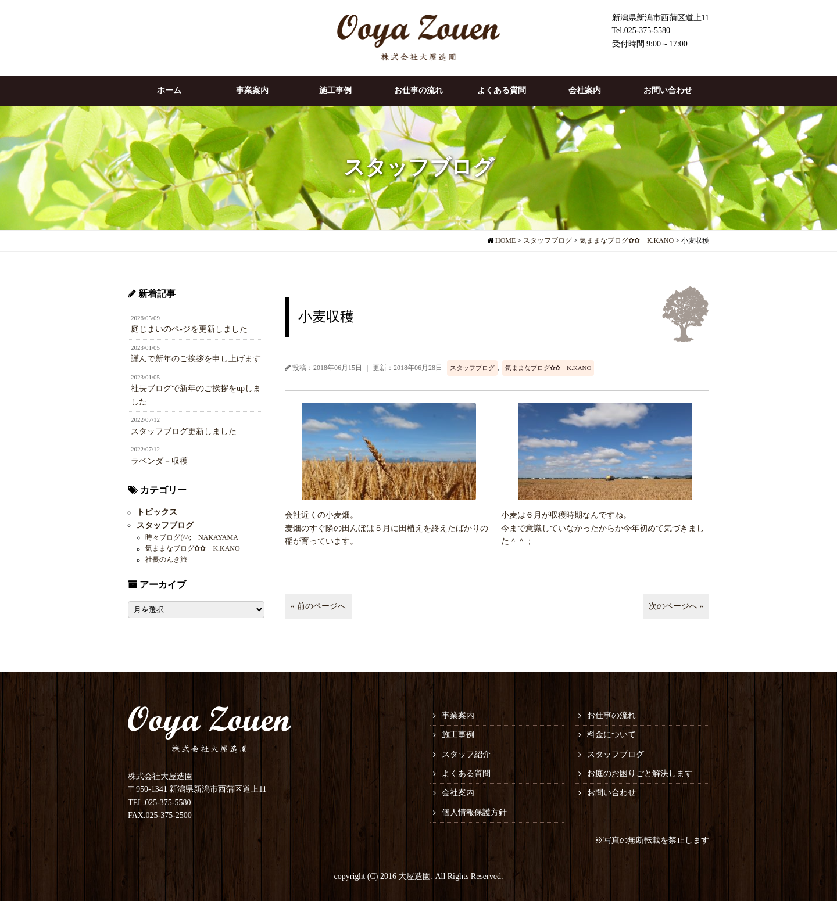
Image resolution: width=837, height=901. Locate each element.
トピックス (157, 512)
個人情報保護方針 (474, 812)
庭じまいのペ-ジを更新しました (196, 323)
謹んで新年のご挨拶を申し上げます (196, 353)
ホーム (169, 90)
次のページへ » (676, 606)
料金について (611, 734)
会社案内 (584, 90)
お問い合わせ (667, 90)
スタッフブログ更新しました (196, 425)
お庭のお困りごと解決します (640, 773)
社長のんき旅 (166, 560)
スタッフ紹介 (466, 754)
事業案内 (252, 90)
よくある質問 (501, 90)
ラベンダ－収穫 (196, 454)
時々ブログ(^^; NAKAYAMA (191, 537)
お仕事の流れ (418, 90)
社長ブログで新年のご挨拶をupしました (196, 389)
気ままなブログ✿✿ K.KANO (548, 367)
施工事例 (335, 90)
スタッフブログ (472, 367)
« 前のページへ (318, 606)
